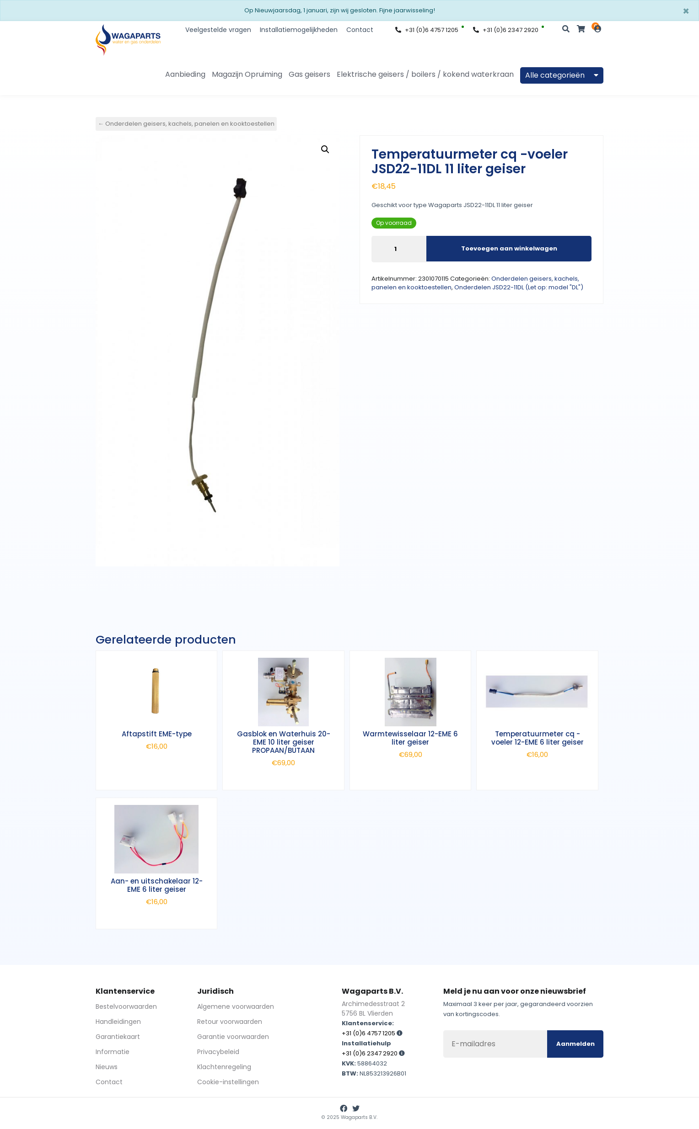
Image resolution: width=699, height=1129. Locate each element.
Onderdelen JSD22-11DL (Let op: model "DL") (518, 287)
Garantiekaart (118, 1036)
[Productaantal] (398, 249)
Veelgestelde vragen (218, 29)
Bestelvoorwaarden (126, 1006)
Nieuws (107, 1066)
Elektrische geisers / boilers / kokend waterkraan (425, 74)
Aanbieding (185, 74)
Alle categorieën (561, 75)
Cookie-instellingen (228, 1081)
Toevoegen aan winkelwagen (509, 248)
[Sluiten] (686, 11)
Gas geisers (309, 74)
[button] (325, 149)
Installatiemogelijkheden (299, 29)
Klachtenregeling (224, 1066)
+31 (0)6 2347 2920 (505, 30)
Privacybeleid (218, 1051)
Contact (359, 29)
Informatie (112, 1051)
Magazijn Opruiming (247, 74)
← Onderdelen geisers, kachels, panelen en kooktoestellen (186, 123)
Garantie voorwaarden (233, 1036)
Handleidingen (118, 1021)
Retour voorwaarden (229, 1021)
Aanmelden (575, 1043)
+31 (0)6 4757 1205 (426, 30)
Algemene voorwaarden (235, 1006)
